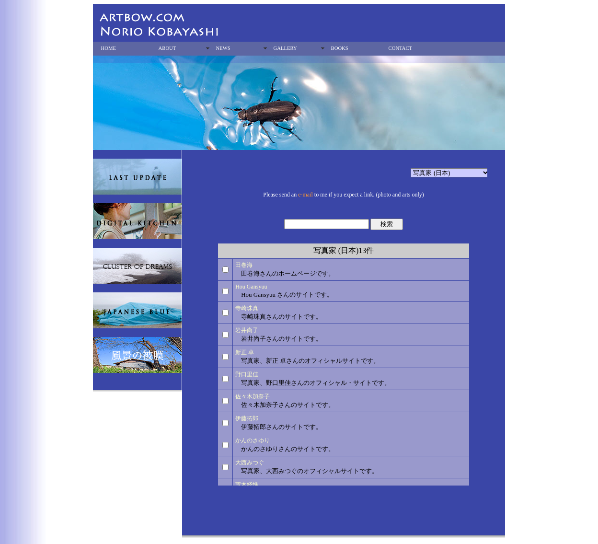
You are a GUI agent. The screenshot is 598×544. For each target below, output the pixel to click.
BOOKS (339, 48)
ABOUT (167, 48)
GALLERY (285, 48)
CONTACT (400, 48)
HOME (108, 48)
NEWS (223, 48)
